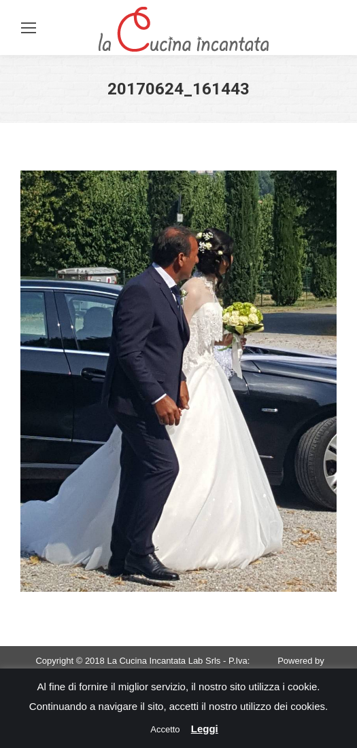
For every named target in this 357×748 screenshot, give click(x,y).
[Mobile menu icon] (28, 28)
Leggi (204, 728)
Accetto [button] (165, 729)
